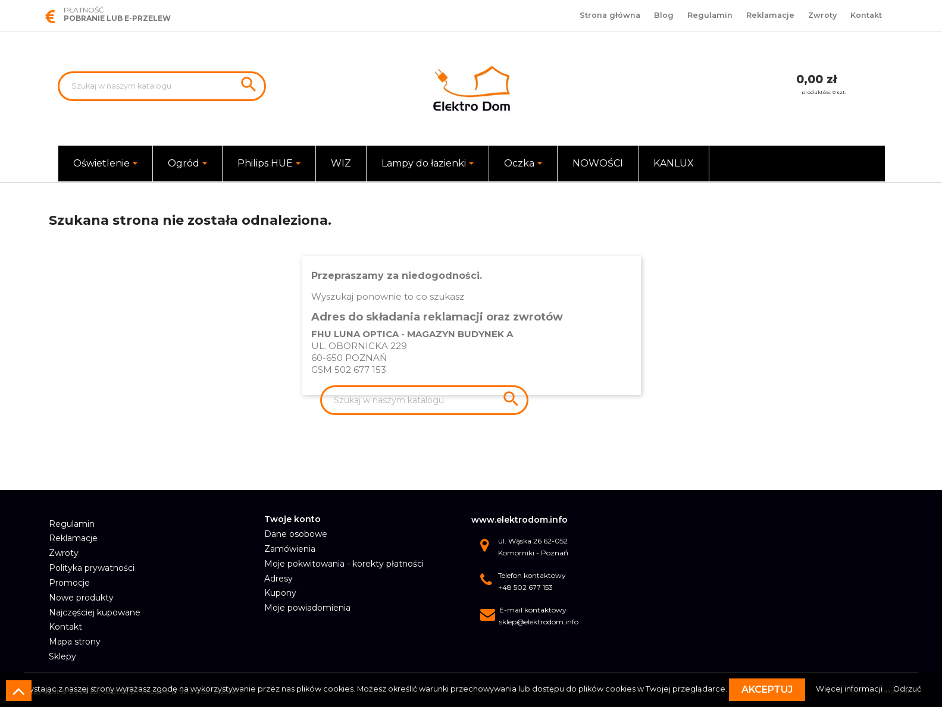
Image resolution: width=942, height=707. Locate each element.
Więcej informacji (850, 688)
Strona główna (610, 15)
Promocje (69, 582)
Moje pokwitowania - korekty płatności (344, 563)
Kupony (280, 592)
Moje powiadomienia (307, 607)
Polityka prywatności (91, 568)
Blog (664, 15)
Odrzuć (907, 688)
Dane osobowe (295, 534)
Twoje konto (292, 519)
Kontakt (866, 15)
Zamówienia (289, 548)
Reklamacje (770, 15)
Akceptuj (767, 689)
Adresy (278, 578)
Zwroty (822, 15)
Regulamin (710, 15)
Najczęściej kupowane (94, 612)
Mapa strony (75, 641)
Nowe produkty (81, 597)
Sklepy (62, 656)
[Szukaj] (162, 86)
